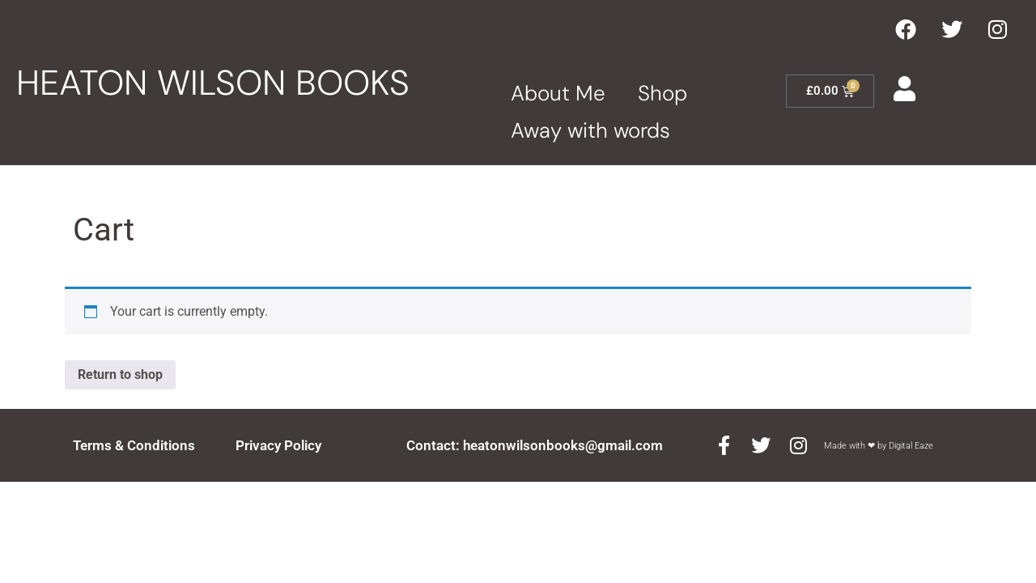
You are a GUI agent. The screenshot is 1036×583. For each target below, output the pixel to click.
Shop (662, 93)
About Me (558, 93)
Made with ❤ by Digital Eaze (878, 445)
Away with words (590, 130)
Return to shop (120, 374)
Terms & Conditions (134, 445)
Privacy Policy (278, 445)
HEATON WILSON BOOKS (213, 82)
